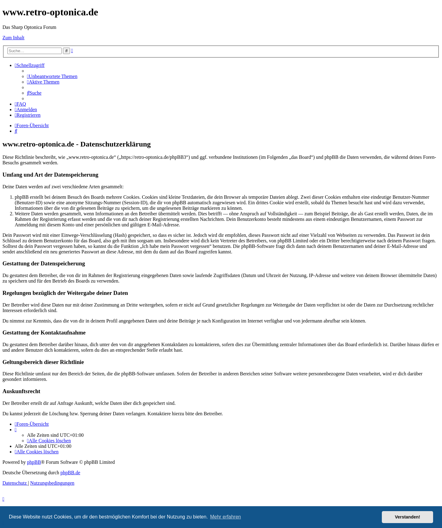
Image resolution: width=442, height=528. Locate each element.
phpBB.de (70, 472)
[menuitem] (52, 76)
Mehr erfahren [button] (225, 516)
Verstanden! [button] (407, 516)
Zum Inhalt (13, 37)
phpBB (34, 462)
